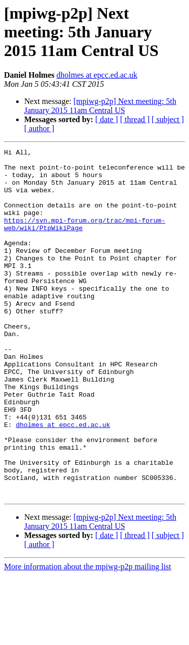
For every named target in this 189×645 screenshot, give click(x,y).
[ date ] (106, 119)
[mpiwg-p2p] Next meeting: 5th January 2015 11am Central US (100, 106)
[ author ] (39, 128)
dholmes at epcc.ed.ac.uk (96, 75)
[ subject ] (168, 119)
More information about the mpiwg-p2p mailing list (87, 636)
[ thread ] (135, 119)
